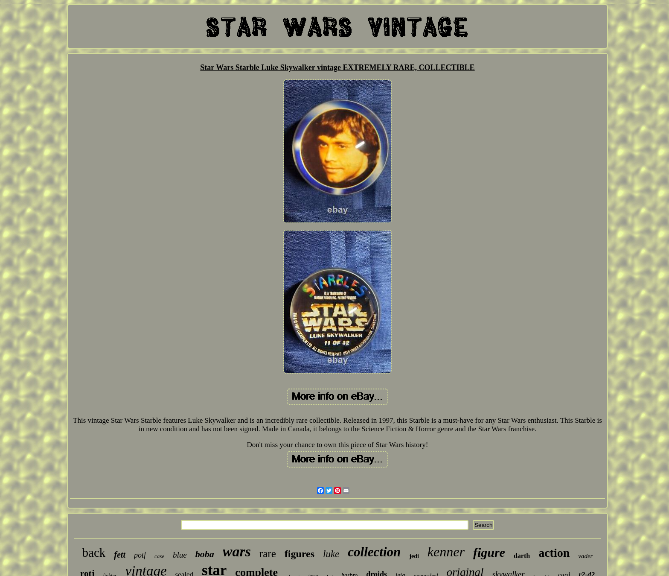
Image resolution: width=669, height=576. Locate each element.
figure (489, 552)
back (94, 552)
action (554, 552)
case (159, 556)
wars (237, 551)
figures (299, 553)
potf (140, 555)
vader (585, 556)
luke (331, 554)
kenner (446, 551)
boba (204, 554)
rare (267, 553)
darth (522, 555)
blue (180, 554)
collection (374, 551)
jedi (414, 556)
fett (119, 554)
